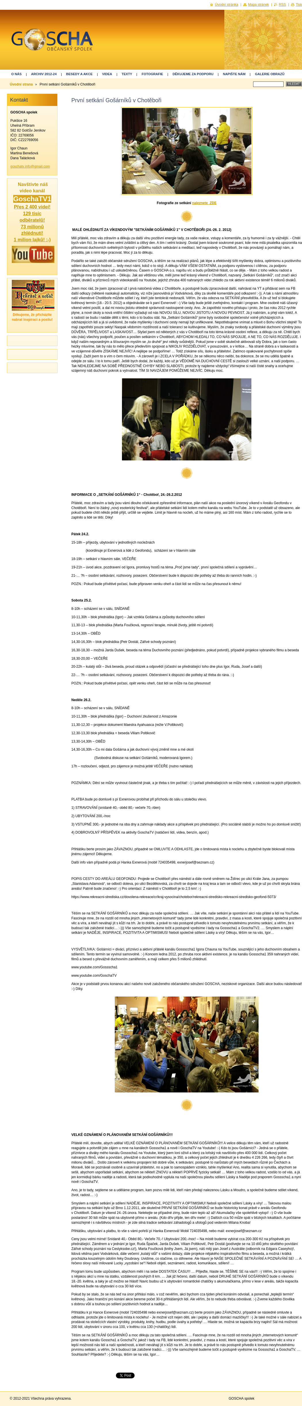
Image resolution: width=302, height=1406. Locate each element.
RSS (282, 5)
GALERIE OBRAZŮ (269, 74)
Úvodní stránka (226, 5)
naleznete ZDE (204, 203)
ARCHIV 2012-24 (44, 74)
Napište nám (234, 74)
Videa (107, 74)
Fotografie (152, 74)
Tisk (299, 5)
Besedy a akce (79, 74)
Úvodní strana (21, 84)
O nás (16, 74)
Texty (127, 74)
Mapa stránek (258, 5)
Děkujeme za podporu (193, 74)
